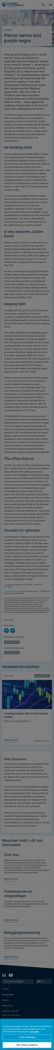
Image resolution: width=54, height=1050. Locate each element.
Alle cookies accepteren (27, 1045)
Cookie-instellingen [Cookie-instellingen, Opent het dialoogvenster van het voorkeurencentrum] (27, 1037)
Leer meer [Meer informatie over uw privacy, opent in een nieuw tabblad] (34, 1032)
